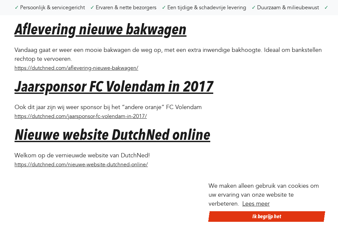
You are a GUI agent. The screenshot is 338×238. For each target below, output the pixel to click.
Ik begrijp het (267, 216)
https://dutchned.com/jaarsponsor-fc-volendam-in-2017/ (81, 116)
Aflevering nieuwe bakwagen (100, 29)
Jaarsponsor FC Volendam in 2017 (114, 86)
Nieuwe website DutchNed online (112, 135)
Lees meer (256, 204)
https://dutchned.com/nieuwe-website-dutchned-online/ (81, 164)
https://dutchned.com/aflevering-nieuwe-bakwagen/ (76, 68)
